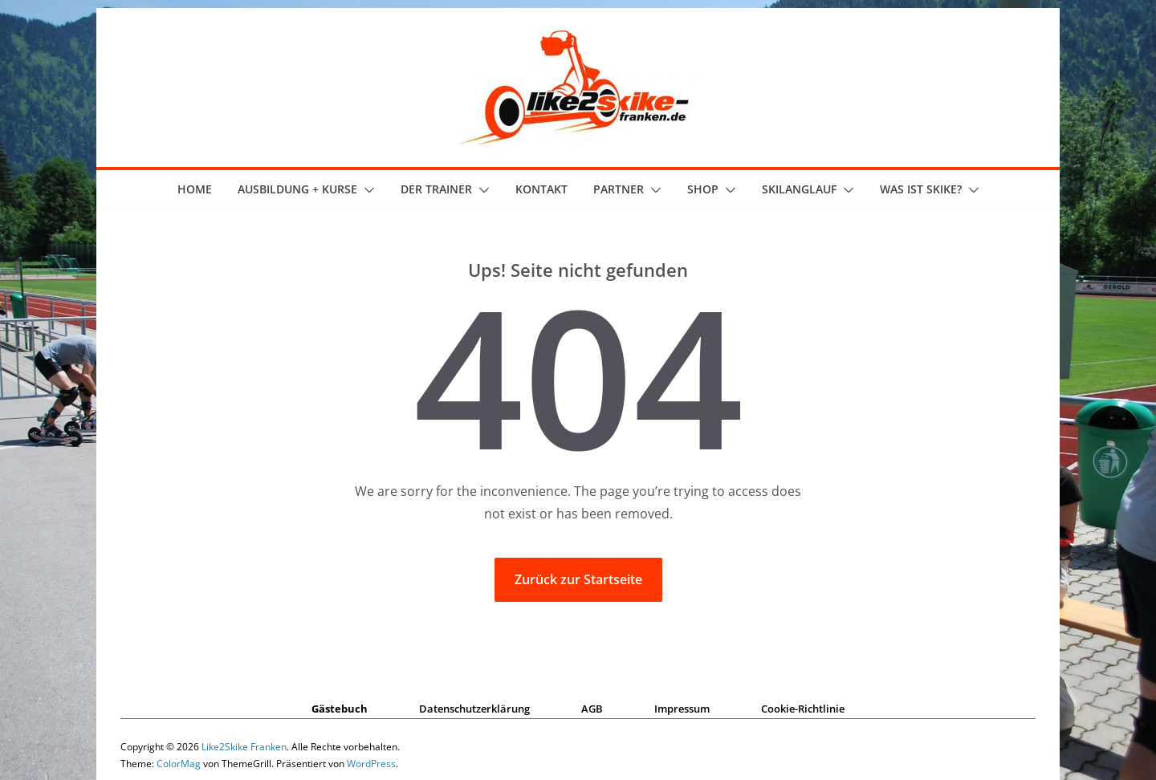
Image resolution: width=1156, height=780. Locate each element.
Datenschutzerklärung (474, 708)
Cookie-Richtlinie (803, 708)
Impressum (682, 708)
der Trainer (436, 189)
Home (194, 189)
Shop (702, 189)
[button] (366, 190)
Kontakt (541, 189)
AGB (592, 708)
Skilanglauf (799, 189)
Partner (618, 189)
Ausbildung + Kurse (297, 189)
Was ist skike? (921, 189)
